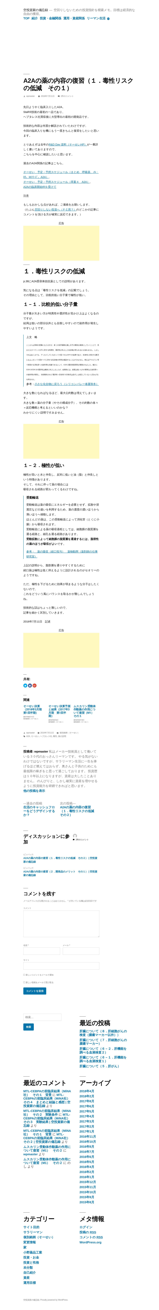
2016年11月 (88, 1136)
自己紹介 (29, 1272)
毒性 (55, 736)
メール (66, 945)
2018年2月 (87, 1096)
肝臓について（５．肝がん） (100, 1066)
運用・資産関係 (74, 18)
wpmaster (30, 96)
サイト (26, 960)
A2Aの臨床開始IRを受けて (39, 186)
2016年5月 (87, 1162)
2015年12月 (88, 1182)
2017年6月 (87, 1106)
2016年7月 (87, 1151)
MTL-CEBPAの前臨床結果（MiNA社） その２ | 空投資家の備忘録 (48, 1138)
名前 (26, 945)
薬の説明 (62, 736)
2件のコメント (67, 96)
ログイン (86, 1227)
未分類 (28, 1267)
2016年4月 (87, 1167)
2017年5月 (87, 1111)
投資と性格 (31, 1262)
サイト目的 (31, 1227)
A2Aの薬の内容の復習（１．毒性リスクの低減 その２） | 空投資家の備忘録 (60, 860)
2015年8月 (87, 1202)
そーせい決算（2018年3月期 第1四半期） (33, 709)
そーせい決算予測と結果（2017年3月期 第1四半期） (59, 711)
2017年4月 (87, 1116)
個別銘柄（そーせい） (70, 733)
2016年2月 (87, 1172)
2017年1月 (87, 1131)
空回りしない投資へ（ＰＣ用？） (55, 209)
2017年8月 (87, 1101)
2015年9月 (87, 1197)
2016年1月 (87, 1177)
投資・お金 (31, 1257)
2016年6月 (87, 1156)
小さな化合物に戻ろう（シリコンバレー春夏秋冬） (67, 384)
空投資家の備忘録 (35, 10)
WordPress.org (90, 1242)
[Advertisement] (79, 39)
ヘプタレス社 (46, 736)
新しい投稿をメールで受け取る (40, 982)
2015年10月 (88, 1192)
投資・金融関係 (50, 18)
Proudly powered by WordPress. (54, 1300)
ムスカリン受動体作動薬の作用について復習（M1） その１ (85, 711)
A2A (28, 736)
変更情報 (29, 1242)
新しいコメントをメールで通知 (40, 975)
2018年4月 (87, 1091)
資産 (26, 1277)
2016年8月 (87, 1146)
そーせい (35, 736)
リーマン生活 (96, 18)
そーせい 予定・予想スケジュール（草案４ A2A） (56, 181)
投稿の (88, 1232)
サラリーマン (33, 1232)
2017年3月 (87, 1121)
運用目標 (29, 1282)
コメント (27, 908)
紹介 (35, 18)
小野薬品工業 (32, 1252)
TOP (26, 18)
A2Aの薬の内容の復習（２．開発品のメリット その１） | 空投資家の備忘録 (60, 873)
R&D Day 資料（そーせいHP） (68, 144)
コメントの (91, 1237)
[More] (108, 18)
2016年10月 (88, 1141)
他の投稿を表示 (34, 791)
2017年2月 (87, 1126)
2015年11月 (88, 1187)
